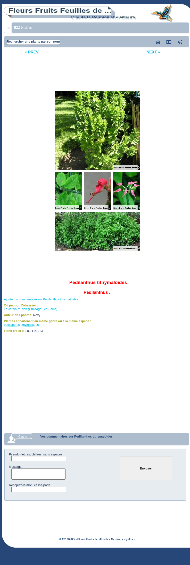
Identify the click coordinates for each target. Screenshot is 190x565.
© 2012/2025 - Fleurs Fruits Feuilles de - (84, 539)
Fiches (23, 27)
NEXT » (153, 52)
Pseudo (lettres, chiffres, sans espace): (36, 454)
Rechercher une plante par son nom (33, 41)
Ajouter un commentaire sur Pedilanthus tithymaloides (41, 299)
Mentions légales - (122, 539)
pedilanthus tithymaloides (21, 325)
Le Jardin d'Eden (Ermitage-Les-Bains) (30, 309)
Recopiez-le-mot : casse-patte (29, 485)
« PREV (32, 52)
